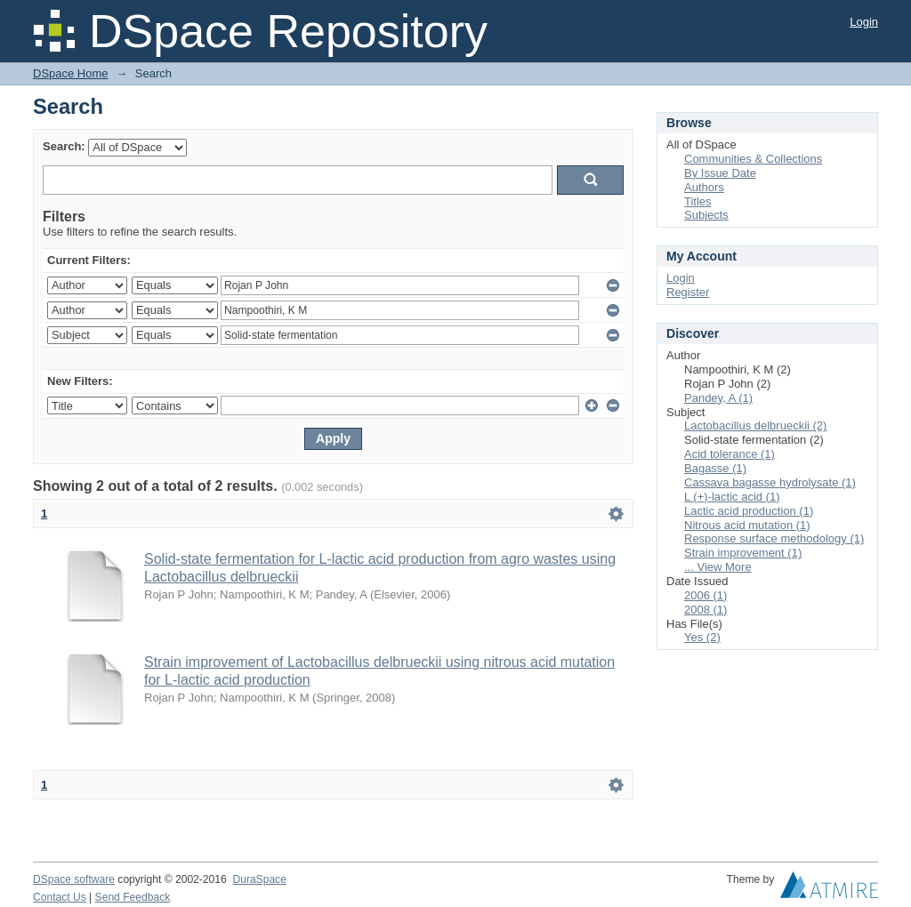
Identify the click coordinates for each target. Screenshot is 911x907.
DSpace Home (71, 73)
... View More (718, 567)
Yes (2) (702, 637)
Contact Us (59, 897)
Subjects (706, 214)
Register (687, 292)
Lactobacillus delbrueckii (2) (755, 425)
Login (864, 21)
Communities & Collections (753, 158)
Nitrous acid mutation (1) (747, 525)
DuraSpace (259, 879)
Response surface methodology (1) (774, 538)
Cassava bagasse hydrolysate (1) (770, 482)
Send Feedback (133, 897)
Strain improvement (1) (743, 552)
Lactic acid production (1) (748, 511)
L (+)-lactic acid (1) (732, 496)
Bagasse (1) (715, 468)
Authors (704, 187)
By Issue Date (720, 173)
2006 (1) (705, 595)
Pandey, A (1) (718, 398)
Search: (64, 146)
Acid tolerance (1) (729, 454)
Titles (698, 201)
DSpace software (74, 879)
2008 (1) (705, 609)
